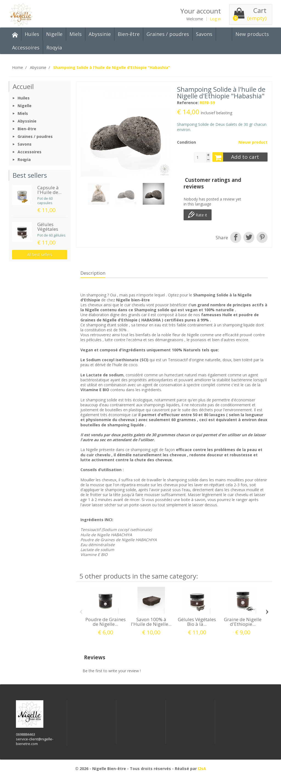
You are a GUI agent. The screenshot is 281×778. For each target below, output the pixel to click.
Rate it (197, 214)
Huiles (32, 34)
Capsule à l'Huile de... (49, 189)
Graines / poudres (168, 34)
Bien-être (129, 34)
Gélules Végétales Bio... (47, 229)
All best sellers (39, 254)
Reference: (188, 102)
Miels (75, 34)
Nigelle (54, 34)
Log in (215, 19)
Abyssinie (100, 34)
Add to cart (236, 157)
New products (252, 34)
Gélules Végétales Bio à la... (197, 621)
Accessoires (26, 47)
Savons (204, 34)
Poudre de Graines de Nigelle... (105, 621)
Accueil (23, 86)
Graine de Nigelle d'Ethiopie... (243, 621)
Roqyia (54, 47)
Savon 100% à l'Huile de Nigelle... (151, 621)
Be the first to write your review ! (112, 670)
